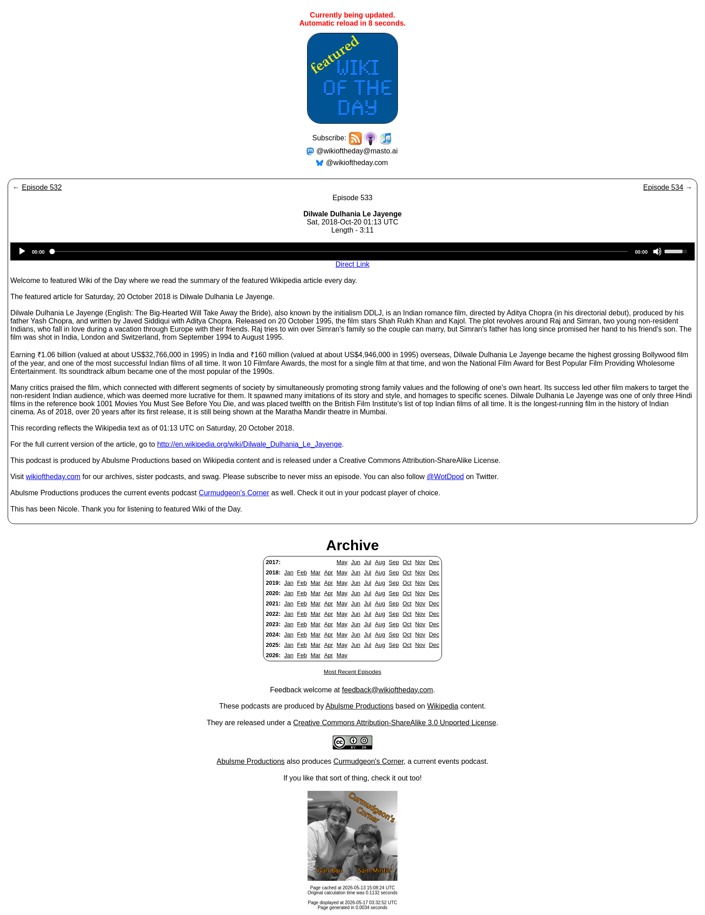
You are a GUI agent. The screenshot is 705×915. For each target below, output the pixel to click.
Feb (302, 572)
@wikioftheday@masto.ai (357, 151)
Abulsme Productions (359, 706)
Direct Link (352, 264)
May (342, 562)
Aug (380, 562)
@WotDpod (445, 476)
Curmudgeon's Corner (234, 493)
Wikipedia (442, 706)
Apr (328, 572)
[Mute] (657, 251)
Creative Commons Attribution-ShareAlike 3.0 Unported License (394, 723)
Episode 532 (42, 187)
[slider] (340, 251)
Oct (406, 562)
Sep (394, 562)
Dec (434, 562)
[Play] (22, 251)
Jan (289, 572)
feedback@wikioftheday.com (387, 690)
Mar (316, 572)
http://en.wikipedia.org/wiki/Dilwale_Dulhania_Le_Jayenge (249, 444)
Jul (367, 562)
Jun (356, 562)
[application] (352, 251)
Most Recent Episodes (352, 671)
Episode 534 (663, 187)
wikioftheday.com (53, 476)
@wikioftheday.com (357, 162)
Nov (420, 562)
